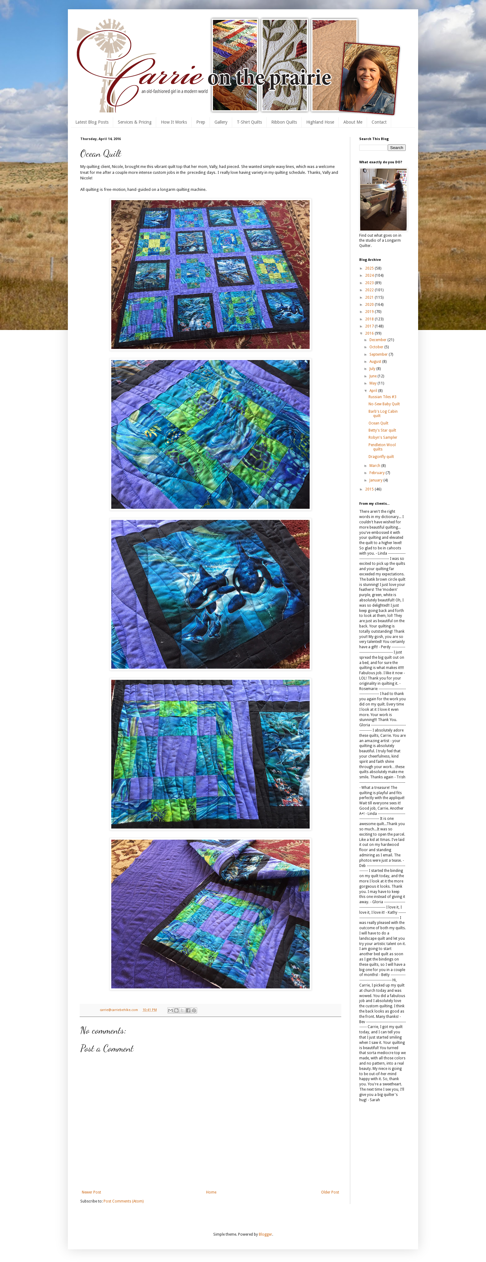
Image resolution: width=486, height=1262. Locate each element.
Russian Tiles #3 (382, 397)
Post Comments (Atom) (124, 1201)
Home (211, 1192)
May (373, 383)
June (373, 376)
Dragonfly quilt (381, 457)
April (373, 391)
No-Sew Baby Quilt (384, 404)
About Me (352, 122)
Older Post (330, 1192)
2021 (370, 297)
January (376, 480)
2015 (370, 489)
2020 (370, 304)
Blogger (265, 1234)
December (378, 340)
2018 (370, 319)
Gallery (221, 122)
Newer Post (91, 1192)
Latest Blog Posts (91, 122)
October (376, 347)
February (377, 473)
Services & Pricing (135, 122)
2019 (370, 312)
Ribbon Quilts (284, 122)
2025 (370, 268)
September (379, 354)
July (372, 369)
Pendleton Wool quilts (382, 447)
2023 (370, 283)
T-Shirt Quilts (249, 122)
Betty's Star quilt (382, 430)
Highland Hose (320, 122)
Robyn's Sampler (383, 437)
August (375, 361)
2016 (370, 333)
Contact (379, 122)
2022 (370, 290)
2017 (370, 326)
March (375, 466)
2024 (370, 275)
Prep (200, 122)
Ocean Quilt (378, 423)
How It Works (174, 122)
